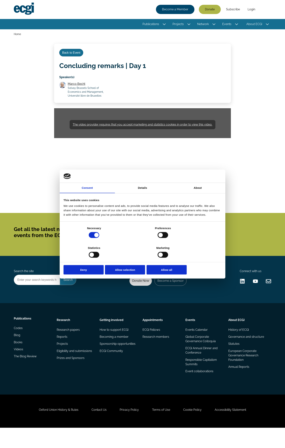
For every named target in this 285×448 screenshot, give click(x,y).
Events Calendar (196, 342)
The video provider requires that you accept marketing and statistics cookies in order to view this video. (142, 130)
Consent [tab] (87, 198)
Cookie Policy (195, 428)
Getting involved (112, 332)
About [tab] (198, 198)
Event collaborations (199, 385)
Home (18, 34)
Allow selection (142, 260)
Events (226, 24)
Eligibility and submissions (74, 364)
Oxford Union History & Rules (54, 428)
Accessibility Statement (234, 428)
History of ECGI (238, 342)
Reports (62, 350)
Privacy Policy (128, 428)
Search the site (24, 282)
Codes (18, 342)
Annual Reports (238, 381)
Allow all (195, 260)
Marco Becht (77, 88)
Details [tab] (142, 198)
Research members (155, 350)
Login (251, 9)
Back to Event (72, 55)
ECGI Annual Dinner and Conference (201, 364)
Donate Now (138, 292)
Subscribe (232, 9)
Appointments (152, 332)
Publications (150, 24)
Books (18, 357)
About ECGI (254, 24)
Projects (177, 24)
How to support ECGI (114, 342)
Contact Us (96, 428)
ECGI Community (111, 364)
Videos (19, 364)
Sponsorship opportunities (118, 357)
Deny (89, 260)
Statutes (233, 357)
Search (264, 9)
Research (64, 332)
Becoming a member (114, 350)
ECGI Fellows (151, 342)
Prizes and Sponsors (71, 372)
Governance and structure (246, 350)
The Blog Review (25, 372)
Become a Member (174, 9)
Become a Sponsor (169, 292)
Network (202, 24)
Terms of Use (162, 428)
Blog (17, 350)
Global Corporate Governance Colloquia (200, 352)
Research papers (68, 342)
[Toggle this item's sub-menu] (163, 24)
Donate (209, 9)
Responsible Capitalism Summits (201, 376)
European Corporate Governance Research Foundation (243, 369)
